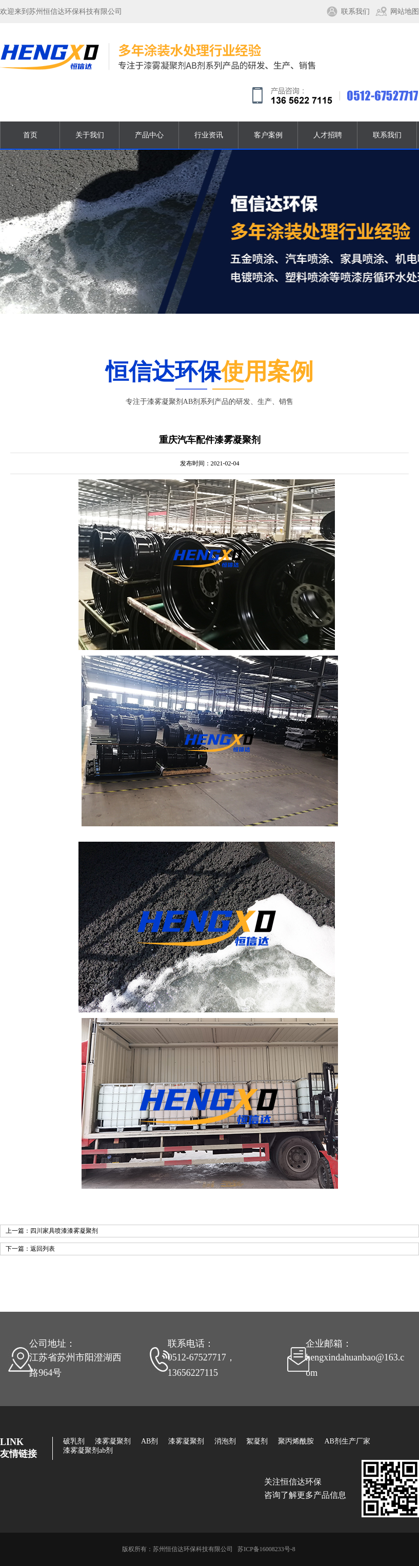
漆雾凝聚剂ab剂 (88, 1450)
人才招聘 (327, 135)
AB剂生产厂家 (347, 1441)
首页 (30, 135)
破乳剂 (74, 1441)
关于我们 (89, 135)
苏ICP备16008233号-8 (266, 1549)
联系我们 (355, 11)
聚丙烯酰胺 (296, 1441)
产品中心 (149, 135)
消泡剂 (225, 1441)
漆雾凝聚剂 (113, 1441)
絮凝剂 (257, 1441)
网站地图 (404, 11)
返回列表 (42, 1248)
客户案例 (268, 135)
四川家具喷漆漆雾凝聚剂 (64, 1230)
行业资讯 (208, 135)
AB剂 (149, 1441)
